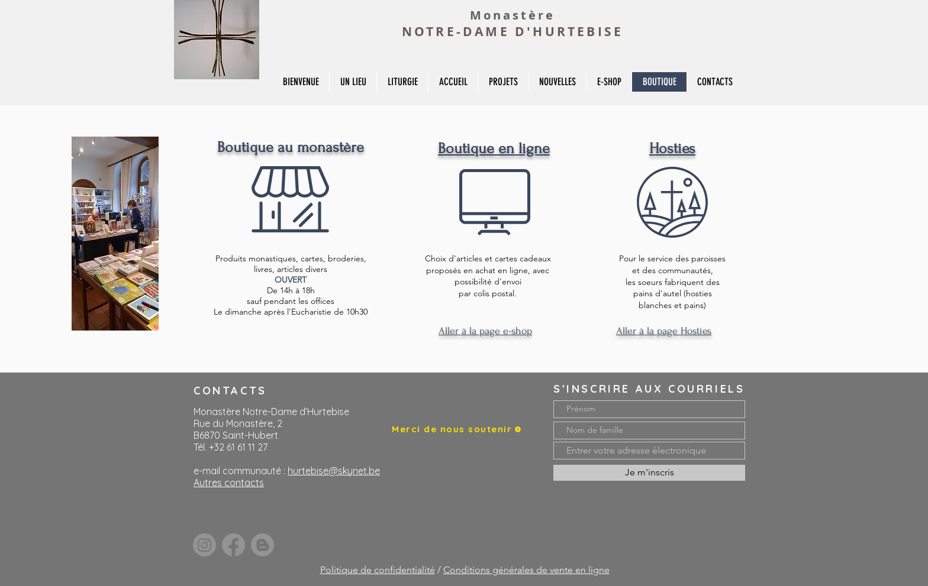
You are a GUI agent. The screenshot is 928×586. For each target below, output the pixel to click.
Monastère (512, 15)
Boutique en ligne (494, 148)
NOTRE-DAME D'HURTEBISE (512, 31)
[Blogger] (262, 544)
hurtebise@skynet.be (334, 471)
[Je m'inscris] (649, 473)
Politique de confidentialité (377, 569)
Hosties (672, 148)
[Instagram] (204, 544)
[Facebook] (233, 544)
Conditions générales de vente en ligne (526, 569)
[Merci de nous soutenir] (457, 429)
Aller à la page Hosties (663, 330)
